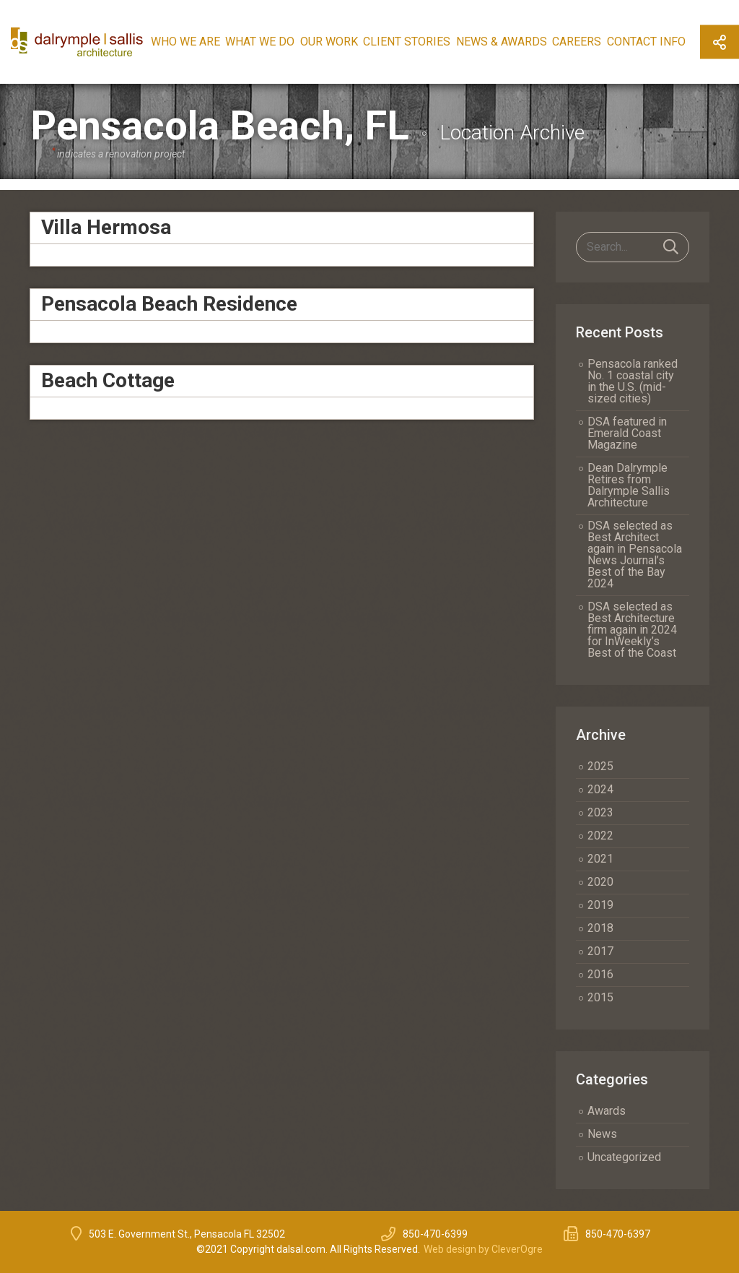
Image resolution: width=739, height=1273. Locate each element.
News (602, 1134)
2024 (600, 789)
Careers (576, 41)
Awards (606, 1111)
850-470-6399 (435, 1234)
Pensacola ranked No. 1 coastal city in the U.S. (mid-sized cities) (632, 381)
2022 (600, 835)
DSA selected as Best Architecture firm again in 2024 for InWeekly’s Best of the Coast (632, 630)
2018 (600, 928)
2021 (600, 859)
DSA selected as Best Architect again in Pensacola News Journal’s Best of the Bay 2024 (634, 554)
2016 (600, 974)
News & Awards (501, 41)
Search (670, 247)
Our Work (329, 41)
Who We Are (185, 41)
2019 (600, 905)
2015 (600, 997)
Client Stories (406, 41)
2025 (600, 766)
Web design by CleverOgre (483, 1249)
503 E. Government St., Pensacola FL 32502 (187, 1234)
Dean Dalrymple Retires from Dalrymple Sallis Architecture (628, 485)
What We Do (259, 41)
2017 (600, 951)
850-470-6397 (617, 1234)
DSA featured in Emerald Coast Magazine (627, 433)
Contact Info (646, 41)
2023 (600, 812)
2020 (600, 882)
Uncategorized (624, 1157)
